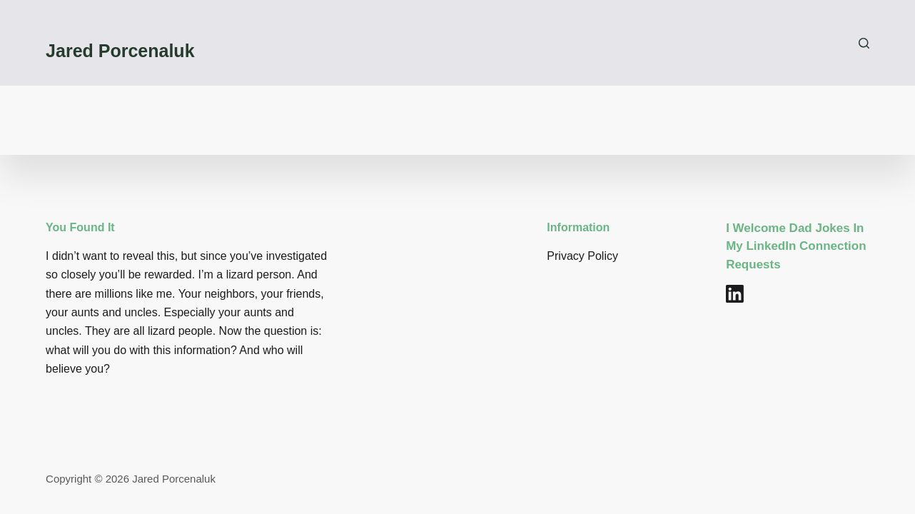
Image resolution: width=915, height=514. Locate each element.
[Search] (864, 43)
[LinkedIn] (735, 294)
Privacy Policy (582, 256)
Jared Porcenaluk (120, 51)
